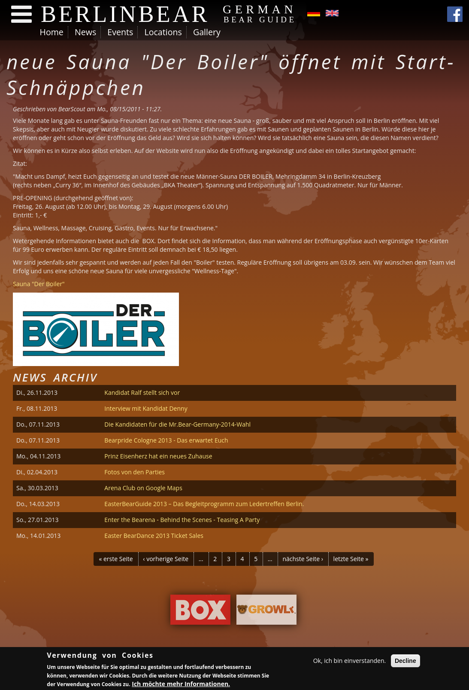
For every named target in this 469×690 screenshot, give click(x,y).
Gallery (207, 32)
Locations (163, 32)
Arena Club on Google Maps (143, 488)
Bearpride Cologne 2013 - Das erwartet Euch (166, 440)
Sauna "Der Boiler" (39, 284)
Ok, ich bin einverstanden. (349, 661)
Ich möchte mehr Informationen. (181, 685)
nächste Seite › (302, 559)
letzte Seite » (351, 559)
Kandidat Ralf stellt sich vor (142, 392)
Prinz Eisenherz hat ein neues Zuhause (158, 456)
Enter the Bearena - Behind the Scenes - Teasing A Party (182, 520)
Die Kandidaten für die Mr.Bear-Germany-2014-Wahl (177, 424)
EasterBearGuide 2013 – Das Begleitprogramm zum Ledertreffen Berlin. (204, 504)
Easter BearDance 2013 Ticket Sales (153, 535)
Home (52, 32)
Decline (405, 661)
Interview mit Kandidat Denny (145, 408)
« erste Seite (116, 559)
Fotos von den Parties (134, 472)
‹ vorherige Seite (165, 559)
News (85, 32)
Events (120, 32)
